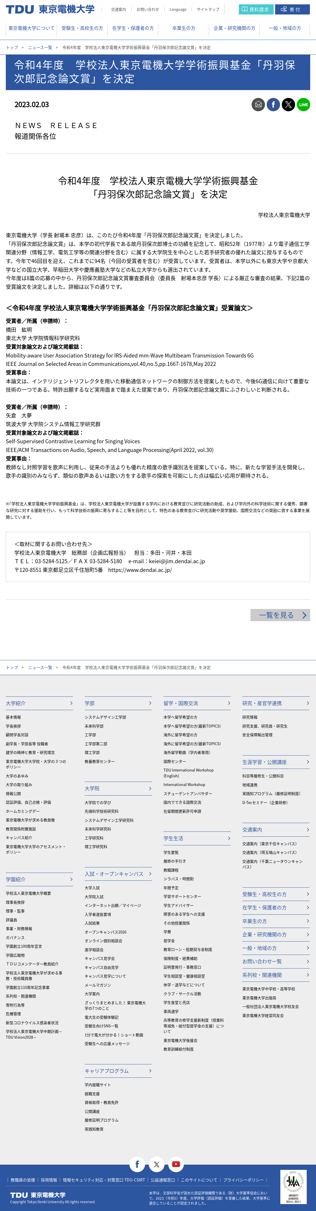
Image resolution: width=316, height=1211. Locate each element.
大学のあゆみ (17, 775)
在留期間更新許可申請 (182, 811)
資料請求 (259, 9)
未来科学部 (94, 726)
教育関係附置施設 (21, 828)
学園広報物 (15, 955)
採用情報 (49, 1180)
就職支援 (92, 1093)
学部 (90, 703)
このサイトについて (199, 1180)
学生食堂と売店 (177, 1002)
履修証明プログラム (102, 1120)
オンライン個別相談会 (103, 940)
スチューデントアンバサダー (188, 793)
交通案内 (118, 9)
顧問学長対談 (17, 734)
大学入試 (92, 887)
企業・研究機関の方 (234, 27)
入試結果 (92, 923)
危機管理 (13, 1013)
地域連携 (249, 784)
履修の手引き (175, 861)
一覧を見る (276, 615)
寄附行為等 (15, 1005)
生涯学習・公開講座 (264, 761)
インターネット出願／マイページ (113, 905)
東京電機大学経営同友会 (263, 1015)
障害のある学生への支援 (184, 914)
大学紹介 (16, 703)
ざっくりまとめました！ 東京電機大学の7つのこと (115, 1005)
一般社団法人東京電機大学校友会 (270, 1006)
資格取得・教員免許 (102, 1102)
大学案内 (92, 993)
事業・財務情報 (19, 928)
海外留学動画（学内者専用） (188, 752)
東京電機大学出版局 (259, 997)
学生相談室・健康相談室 (184, 976)
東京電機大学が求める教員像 (30, 819)
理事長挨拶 (15, 902)
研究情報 (249, 717)
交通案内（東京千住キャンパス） (270, 843)
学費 (167, 931)
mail (258, 104)
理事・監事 (15, 910)
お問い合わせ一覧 (262, 961)
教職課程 (171, 870)
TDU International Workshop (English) (189, 772)
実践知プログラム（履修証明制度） (272, 793)
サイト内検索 (237, 9)
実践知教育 (94, 1129)
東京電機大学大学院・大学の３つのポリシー (36, 764)
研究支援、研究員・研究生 (265, 726)
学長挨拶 (13, 726)
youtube (176, 1164)
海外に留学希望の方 (180, 734)
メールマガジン (98, 985)
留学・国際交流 (181, 703)
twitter (288, 104)
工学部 (90, 734)
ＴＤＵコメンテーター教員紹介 (32, 963)
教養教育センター (100, 761)
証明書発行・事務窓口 (182, 967)
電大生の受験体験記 (102, 1017)
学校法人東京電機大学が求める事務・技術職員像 (34, 975)
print (243, 104)
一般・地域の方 (285, 27)
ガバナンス (15, 937)
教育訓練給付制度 (179, 1049)
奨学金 (169, 940)
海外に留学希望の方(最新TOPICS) (192, 743)
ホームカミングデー (23, 811)
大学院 (92, 788)
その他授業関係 (177, 923)
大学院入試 (94, 896)
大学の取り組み (19, 784)
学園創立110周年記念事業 (28, 987)
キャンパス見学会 (100, 958)
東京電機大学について (31, 27)
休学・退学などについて (184, 984)
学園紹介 (16, 879)
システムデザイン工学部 (105, 717)
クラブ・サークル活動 (182, 993)
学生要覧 (171, 852)
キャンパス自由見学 (102, 967)
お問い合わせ (148, 9)
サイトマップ (208, 9)
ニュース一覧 (40, 47)
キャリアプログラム (107, 1070)
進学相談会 (94, 949)
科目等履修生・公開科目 (263, 775)
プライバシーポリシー (243, 1180)
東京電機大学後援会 (180, 1040)
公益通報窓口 (163, 1180)
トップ (12, 47)
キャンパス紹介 (19, 837)
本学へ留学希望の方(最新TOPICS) (192, 726)
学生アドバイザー (179, 905)
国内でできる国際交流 (182, 802)
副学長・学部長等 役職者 (27, 743)
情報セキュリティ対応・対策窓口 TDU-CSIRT (104, 1180)
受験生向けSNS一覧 (101, 1025)
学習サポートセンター (182, 896)
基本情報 (13, 717)
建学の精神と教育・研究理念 (30, 752)
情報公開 (13, 793)
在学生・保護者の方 (133, 27)
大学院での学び (98, 802)
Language (178, 9)
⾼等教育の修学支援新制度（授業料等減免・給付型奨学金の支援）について (194, 1025)
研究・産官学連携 (262, 703)
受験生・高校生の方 (82, 27)
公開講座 (92, 1111)
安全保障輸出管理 (257, 734)
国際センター (175, 761)
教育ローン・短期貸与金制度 (188, 949)
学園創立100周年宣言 (24, 946)
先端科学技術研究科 (102, 811)
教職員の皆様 (23, 1180)
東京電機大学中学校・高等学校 (268, 988)
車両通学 (171, 1011)
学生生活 (173, 838)
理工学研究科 (96, 846)
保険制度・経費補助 (180, 958)
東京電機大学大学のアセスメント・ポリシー (36, 849)
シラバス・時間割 (179, 878)
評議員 (11, 919)
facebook (273, 104)
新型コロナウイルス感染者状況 (32, 1022)
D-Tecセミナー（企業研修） (266, 802)
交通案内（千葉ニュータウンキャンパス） (272, 864)
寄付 (295, 9)
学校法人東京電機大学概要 (28, 893)
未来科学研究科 (98, 828)
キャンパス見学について (105, 976)
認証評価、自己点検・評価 (28, 802)
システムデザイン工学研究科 (109, 820)
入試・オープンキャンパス (114, 873)
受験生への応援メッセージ (107, 1043)
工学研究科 (94, 837)
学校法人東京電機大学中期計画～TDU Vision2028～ (34, 1034)
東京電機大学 (38, 1195)
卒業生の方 (183, 27)
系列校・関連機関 (21, 996)
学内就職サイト (98, 1084)
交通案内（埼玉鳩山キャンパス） (270, 852)
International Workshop (184, 784)
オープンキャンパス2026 (105, 932)
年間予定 (171, 887)
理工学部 (92, 752)
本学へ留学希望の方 (180, 717)
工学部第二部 (96, 743)
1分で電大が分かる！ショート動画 (114, 1034)
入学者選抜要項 (98, 914)
